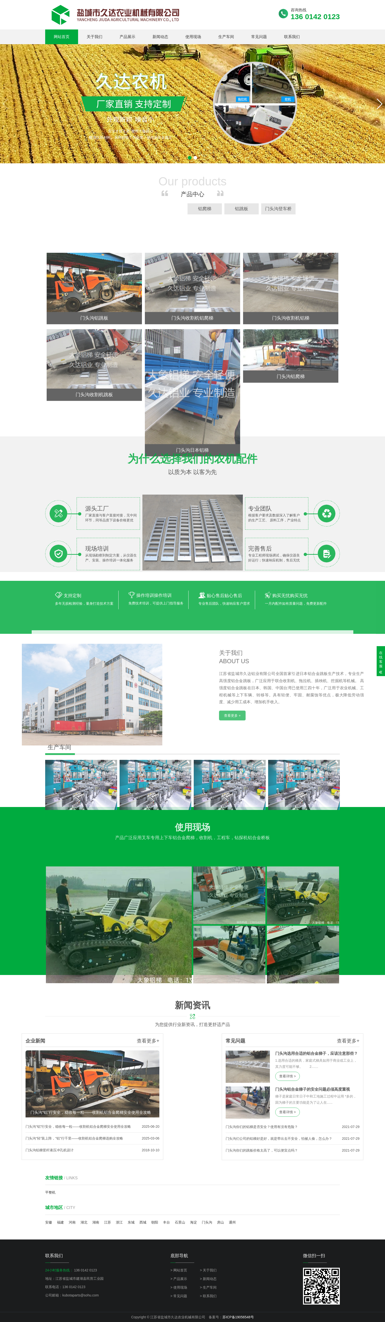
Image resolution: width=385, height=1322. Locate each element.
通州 (232, 1222)
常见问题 (259, 37)
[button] (379, 103)
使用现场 (193, 37)
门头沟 (207, 1222)
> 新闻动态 (208, 1279)
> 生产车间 (208, 1287)
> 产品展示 (178, 1279)
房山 (220, 1222)
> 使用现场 (178, 1287)
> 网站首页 (178, 1270)
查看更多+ (72, 1041)
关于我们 (94, 37)
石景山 (180, 1222)
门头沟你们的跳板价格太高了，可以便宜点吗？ (338, 1150)
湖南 (95, 1222)
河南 (72, 1222)
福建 (60, 1222)
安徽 (48, 1222)
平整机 (50, 1192)
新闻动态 (160, 37)
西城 (142, 1222)
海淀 (193, 1222)
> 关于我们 (208, 1270)
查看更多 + (310, 780)
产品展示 (127, 37)
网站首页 (61, 37)
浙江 (119, 1222)
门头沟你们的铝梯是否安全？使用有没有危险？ (338, 1127)
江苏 (107, 1222)
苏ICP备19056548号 (238, 1317)
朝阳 (154, 1222)
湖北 (84, 1222)
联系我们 (292, 37)
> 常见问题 (178, 1296)
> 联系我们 (208, 1296)
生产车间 (226, 37)
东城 (131, 1222)
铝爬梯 (363, 208)
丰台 (166, 1222)
